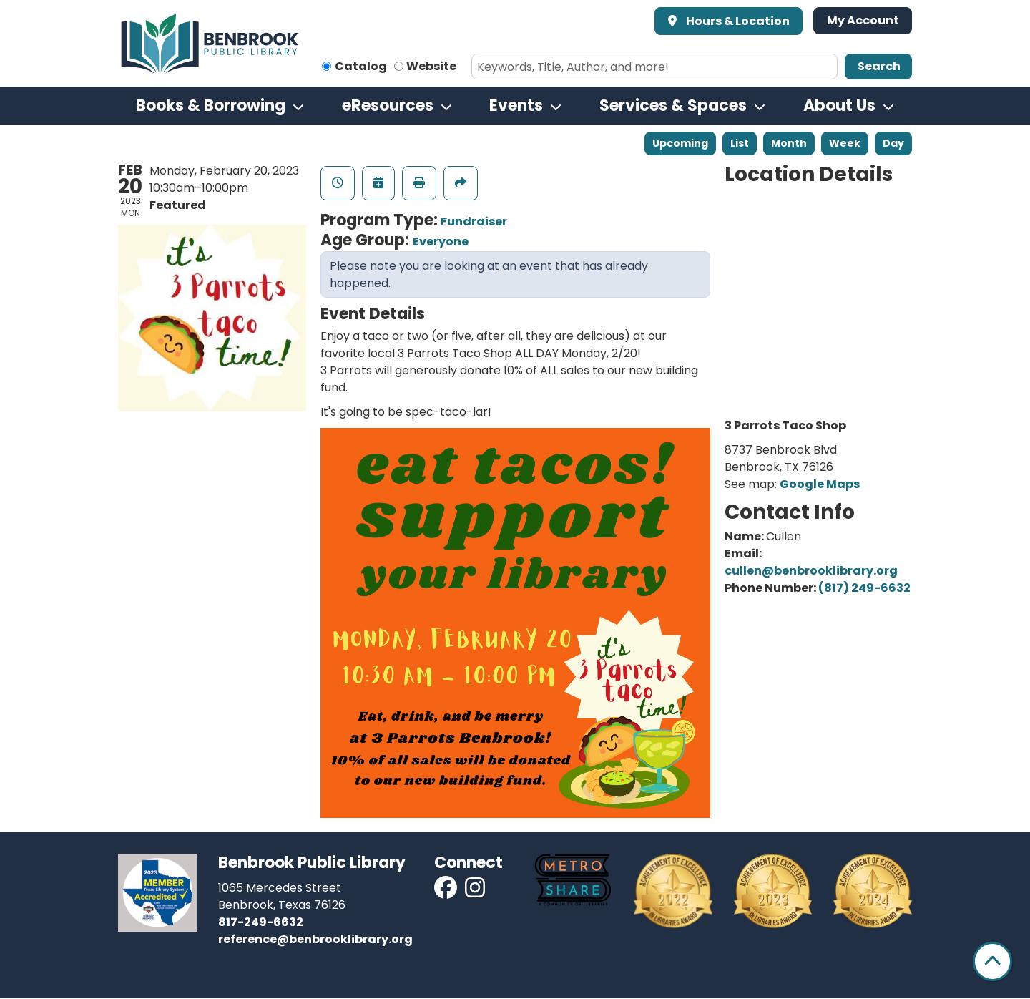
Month (789, 143)
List (739, 143)
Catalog (361, 66)
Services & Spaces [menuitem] (673, 105)
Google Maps (820, 484)
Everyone (441, 241)
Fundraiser (474, 221)
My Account (863, 20)
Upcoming (680, 143)
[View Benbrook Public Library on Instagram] (475, 892)
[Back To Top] (992, 961)
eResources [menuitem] (387, 105)
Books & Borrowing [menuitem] (210, 105)
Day (893, 143)
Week (844, 143)
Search (879, 66)
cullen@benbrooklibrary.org (811, 570)
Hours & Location (737, 21)
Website (431, 66)
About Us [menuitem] (839, 105)
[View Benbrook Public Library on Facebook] (446, 892)
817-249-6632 (260, 922)
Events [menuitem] (516, 105)
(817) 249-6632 (864, 588)
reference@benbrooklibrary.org (315, 939)
